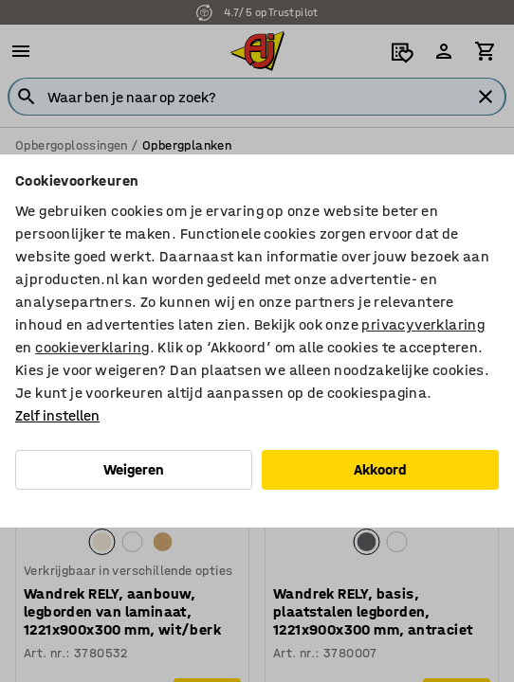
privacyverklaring (423, 324)
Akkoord (380, 469)
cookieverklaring (92, 347)
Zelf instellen (57, 415)
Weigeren (133, 469)
